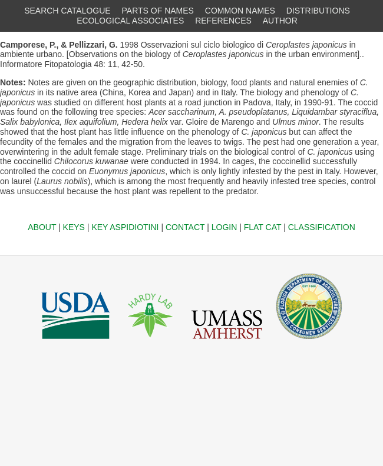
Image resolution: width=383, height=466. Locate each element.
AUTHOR (280, 20)
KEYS (74, 227)
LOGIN (224, 227)
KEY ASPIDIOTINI (125, 227)
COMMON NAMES (240, 10)
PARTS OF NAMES (158, 10)
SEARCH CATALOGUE (67, 10)
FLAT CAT (263, 227)
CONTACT (185, 227)
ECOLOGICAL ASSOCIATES (130, 20)
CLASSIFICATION (321, 227)
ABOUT (42, 227)
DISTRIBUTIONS (318, 10)
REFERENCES (223, 20)
